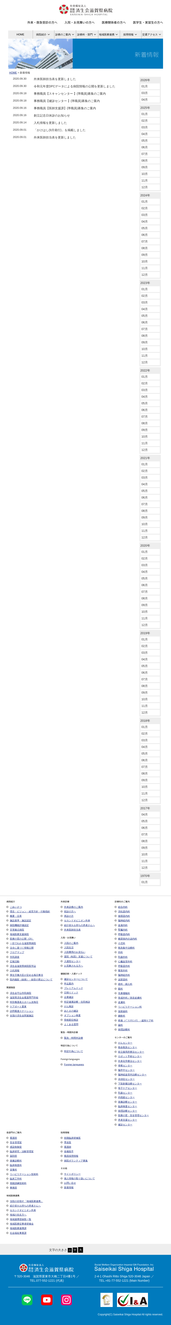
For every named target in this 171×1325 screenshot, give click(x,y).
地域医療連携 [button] (109, 34)
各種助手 (67, 1151)
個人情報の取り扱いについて (78, 1178)
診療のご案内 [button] (65, 34)
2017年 (145, 808)
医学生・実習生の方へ (148, 22)
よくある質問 (69, 1024)
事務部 (11, 1187)
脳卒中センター (125, 1070)
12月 (145, 187)
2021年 (145, 458)
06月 (145, 147)
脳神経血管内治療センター (130, 1074)
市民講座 (12, 957)
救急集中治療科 (125, 947)
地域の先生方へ (16, 1214)
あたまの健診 (69, 1011)
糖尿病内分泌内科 (126, 938)
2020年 (145, 545)
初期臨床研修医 (71, 1138)
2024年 (145, 195)
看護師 (66, 1147)
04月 (145, 99)
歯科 (119, 1025)
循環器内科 (122, 916)
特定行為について (72, 1051)
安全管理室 (14, 1142)
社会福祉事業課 (16, 1233)
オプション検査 (71, 1015)
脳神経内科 (122, 920)
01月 (145, 86)
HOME (20, 34)
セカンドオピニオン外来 (75, 920)
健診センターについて (74, 979)
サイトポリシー (71, 1174)
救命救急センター (126, 1047)
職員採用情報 (69, 1156)
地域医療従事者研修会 (20, 1223)
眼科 (119, 988)
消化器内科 (122, 911)
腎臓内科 (121, 929)
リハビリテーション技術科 (22, 1174)
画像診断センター (126, 1102)
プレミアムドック (72, 988)
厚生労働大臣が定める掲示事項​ (24, 975)
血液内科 (121, 925)
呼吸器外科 (122, 966)
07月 (145, 154)
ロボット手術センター (128, 1056)
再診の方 (67, 916)
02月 (145, 120)
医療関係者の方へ (114, 22)
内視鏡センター (125, 1097)
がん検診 (67, 1006)
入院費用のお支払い (73, 952)
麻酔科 (120, 1015)
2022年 (145, 370)
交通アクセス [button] (152, 34)
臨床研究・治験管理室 (20, 1151)
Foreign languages (72, 1064)
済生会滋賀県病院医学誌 (21, 966)
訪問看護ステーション (20, 1011)
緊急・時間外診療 (72, 1038)
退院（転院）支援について (76, 956)
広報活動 (14, 961)
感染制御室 (14, 1147)
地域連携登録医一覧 (18, 1219)
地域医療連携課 (16, 1228)
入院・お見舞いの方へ (80, 22)
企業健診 (67, 997)
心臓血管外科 (123, 961)
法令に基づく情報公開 (20, 947)
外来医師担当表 (71, 929)
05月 (145, 140)
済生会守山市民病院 (18, 993)
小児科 (120, 943)
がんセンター (123, 1043)
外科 (119, 952)
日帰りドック (69, 992)
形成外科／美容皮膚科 (128, 997)
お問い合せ (68, 1183)
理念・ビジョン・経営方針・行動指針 (28, 911)
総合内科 (121, 907)
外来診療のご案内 (72, 907)
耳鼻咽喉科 (122, 993)
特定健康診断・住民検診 (75, 1002)
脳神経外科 (122, 975)
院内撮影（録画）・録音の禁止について (29, 979)
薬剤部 (11, 1156)
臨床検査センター (126, 1106)
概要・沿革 (14, 916)
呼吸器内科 (122, 934)
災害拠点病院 (15, 929)
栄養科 (11, 1169)
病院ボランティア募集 (74, 1160)
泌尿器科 (121, 979)
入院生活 (67, 947)
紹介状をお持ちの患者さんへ (78, 925)
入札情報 (12, 970)
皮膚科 (120, 1002)
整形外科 (121, 970)
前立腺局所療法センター (129, 1052)
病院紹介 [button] (43, 34)
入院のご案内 (69, 943)
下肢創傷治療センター (128, 1083)
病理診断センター (126, 1111)
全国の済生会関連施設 (20, 1015)
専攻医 (66, 1142)
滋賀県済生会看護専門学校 (22, 997)
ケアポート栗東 (16, 1006)
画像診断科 (14, 1160)
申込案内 (67, 983)
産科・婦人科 (123, 984)
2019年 (145, 633)
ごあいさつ (14, 907)
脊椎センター (123, 1065)
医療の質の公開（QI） (20, 938)
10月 (145, 174)
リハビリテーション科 (128, 1006)
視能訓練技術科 (16, 1183)
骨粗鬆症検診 (69, 1020)
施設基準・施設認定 (18, 920)
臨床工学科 (14, 1178)
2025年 (145, 107)
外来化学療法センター (128, 1061)
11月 (145, 180)
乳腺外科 (121, 957)
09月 (145, 167)
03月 (145, 93)
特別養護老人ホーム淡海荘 (22, 1002)
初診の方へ (68, 911)
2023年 (145, 283)
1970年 (145, 876)
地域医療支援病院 (17, 934)
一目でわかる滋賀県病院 (21, 943)
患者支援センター (126, 1120)
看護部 (11, 1138)
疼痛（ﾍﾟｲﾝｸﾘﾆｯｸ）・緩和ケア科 (134, 1020)
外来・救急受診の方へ (42, 22)
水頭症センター (125, 1079)
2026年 (145, 80)
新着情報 (67, 1187)
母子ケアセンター (126, 1088)
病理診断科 (122, 1029)
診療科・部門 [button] (87, 34)
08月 (145, 160)
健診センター (123, 1124)
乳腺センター (123, 1093)
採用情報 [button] (130, 34)
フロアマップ (15, 952)
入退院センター (71, 961)
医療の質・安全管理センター (132, 1115)
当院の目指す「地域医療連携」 (24, 1201)
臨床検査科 (14, 1165)
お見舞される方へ (72, 965)
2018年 (145, 720)
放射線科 (121, 1011)
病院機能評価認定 (17, 925)
